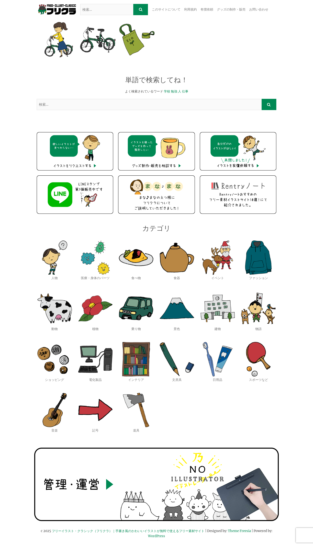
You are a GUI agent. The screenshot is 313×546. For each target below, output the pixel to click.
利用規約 (190, 9)
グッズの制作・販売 (231, 9)
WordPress (156, 536)
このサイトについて (166, 9)
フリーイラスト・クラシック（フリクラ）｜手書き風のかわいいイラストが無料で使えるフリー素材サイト (128, 531)
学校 (167, 91)
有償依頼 (207, 9)
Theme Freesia (239, 531)
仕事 (185, 91)
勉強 (174, 91)
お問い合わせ (258, 9)
